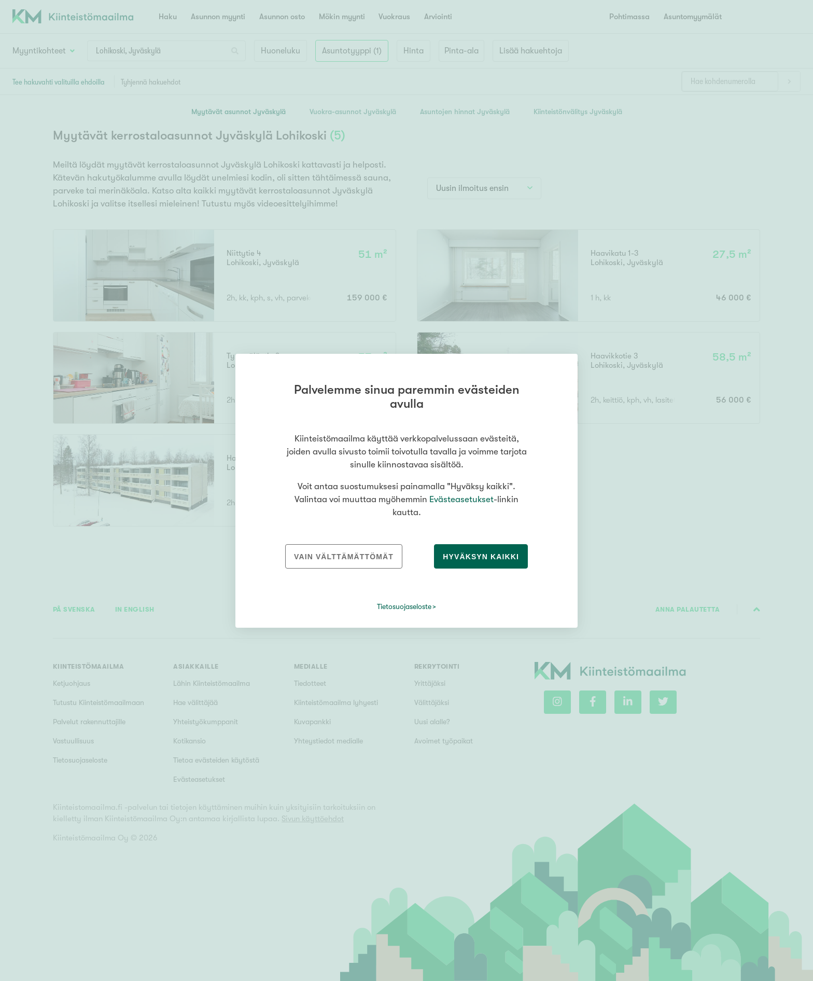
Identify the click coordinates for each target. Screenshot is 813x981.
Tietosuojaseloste (404, 606)
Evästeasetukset (461, 499)
